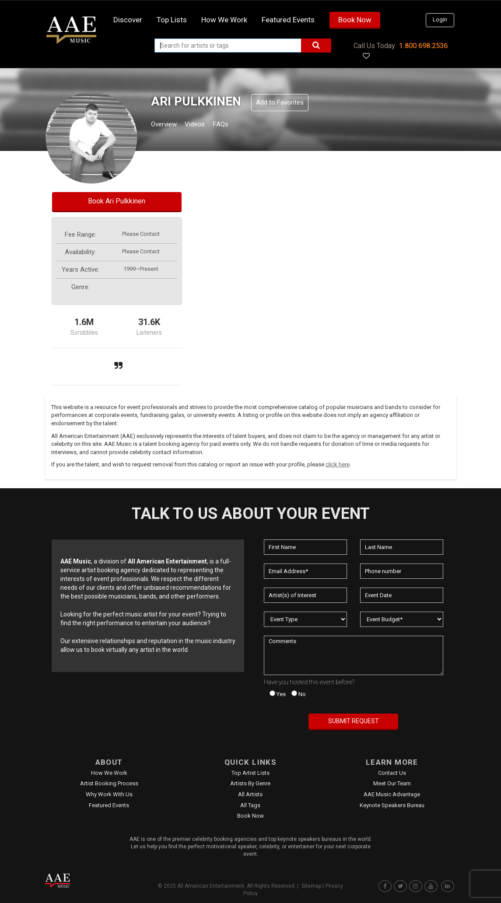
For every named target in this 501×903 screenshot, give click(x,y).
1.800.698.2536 (423, 46)
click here (338, 464)
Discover (127, 19)
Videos (205, 125)
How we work (224, 19)
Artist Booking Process (109, 783)
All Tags (250, 805)
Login (440, 19)
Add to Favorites (280, 102)
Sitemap (311, 886)
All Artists (250, 794)
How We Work (109, 773)
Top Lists (172, 19)
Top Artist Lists (250, 773)
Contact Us (392, 773)
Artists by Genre (250, 783)
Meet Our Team (392, 783)
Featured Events (288, 19)
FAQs (236, 125)
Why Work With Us (109, 794)
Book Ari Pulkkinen (116, 201)
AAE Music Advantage (392, 794)
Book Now (354, 19)
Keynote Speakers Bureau (392, 805)
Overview (167, 125)
